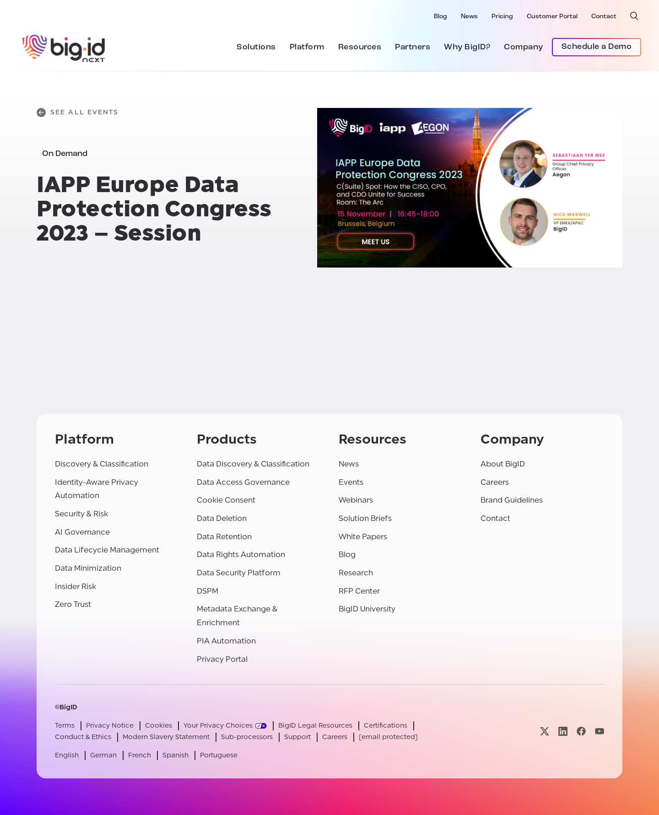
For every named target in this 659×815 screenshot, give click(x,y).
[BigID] (64, 47)
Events (351, 482)
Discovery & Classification (101, 464)
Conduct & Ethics (83, 737)
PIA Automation (226, 641)
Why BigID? (467, 47)
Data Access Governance (243, 482)
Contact (603, 16)
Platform (307, 47)
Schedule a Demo (597, 47)
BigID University (367, 609)
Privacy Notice (110, 725)
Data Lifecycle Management (107, 550)
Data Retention (224, 536)
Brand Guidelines (512, 500)
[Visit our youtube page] (599, 731)
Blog (440, 16)
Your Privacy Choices (218, 725)
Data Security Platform (239, 572)
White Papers (363, 536)
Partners (412, 47)
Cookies (158, 725)
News (469, 16)
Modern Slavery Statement (166, 737)
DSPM (207, 591)
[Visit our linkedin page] (562, 731)
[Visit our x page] (544, 731)
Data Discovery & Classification (253, 464)
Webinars (356, 500)
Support (297, 737)
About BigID (503, 464)
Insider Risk (75, 586)
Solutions (256, 47)
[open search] (634, 16)
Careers (495, 482)
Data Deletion (222, 518)
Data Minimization (88, 568)
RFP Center (359, 591)
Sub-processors (247, 737)
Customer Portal (552, 16)
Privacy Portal (222, 659)
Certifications (385, 725)
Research (356, 572)
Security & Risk (81, 513)
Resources (360, 47)
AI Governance (82, 532)
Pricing (502, 16)
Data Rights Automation (241, 554)
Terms (65, 725)
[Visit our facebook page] (581, 731)
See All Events (78, 112)
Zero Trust (73, 604)
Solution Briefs (365, 518)
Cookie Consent (226, 500)
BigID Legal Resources (315, 725)
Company (523, 47)
